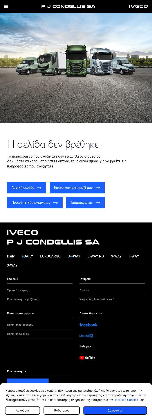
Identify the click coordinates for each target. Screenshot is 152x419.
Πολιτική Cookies (126, 400)
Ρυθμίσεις (61, 410)
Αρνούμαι (22, 410)
